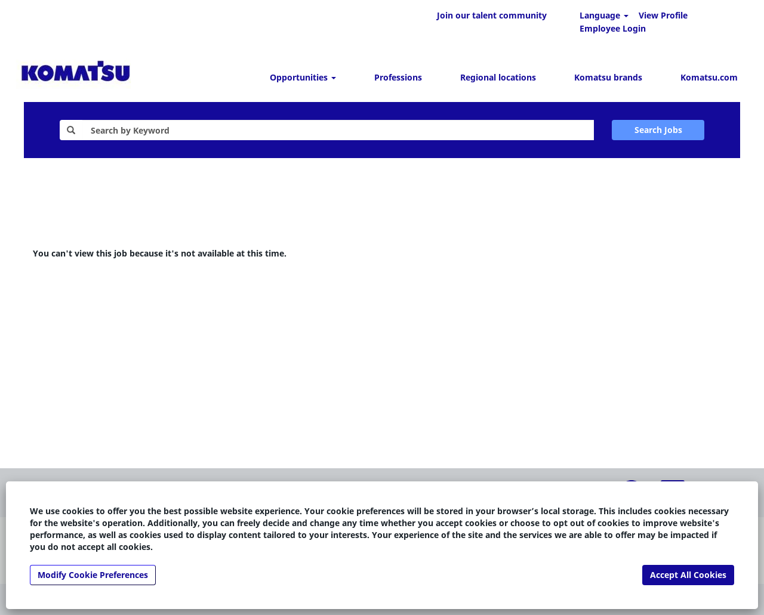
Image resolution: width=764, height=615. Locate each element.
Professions (398, 77)
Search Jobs (658, 129)
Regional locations (498, 77)
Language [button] (604, 15)
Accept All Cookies (688, 574)
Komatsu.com (709, 77)
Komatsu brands (608, 77)
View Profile (663, 15)
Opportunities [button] (303, 77)
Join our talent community (492, 15)
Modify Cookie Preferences (93, 574)
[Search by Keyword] (338, 130)
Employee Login (613, 28)
